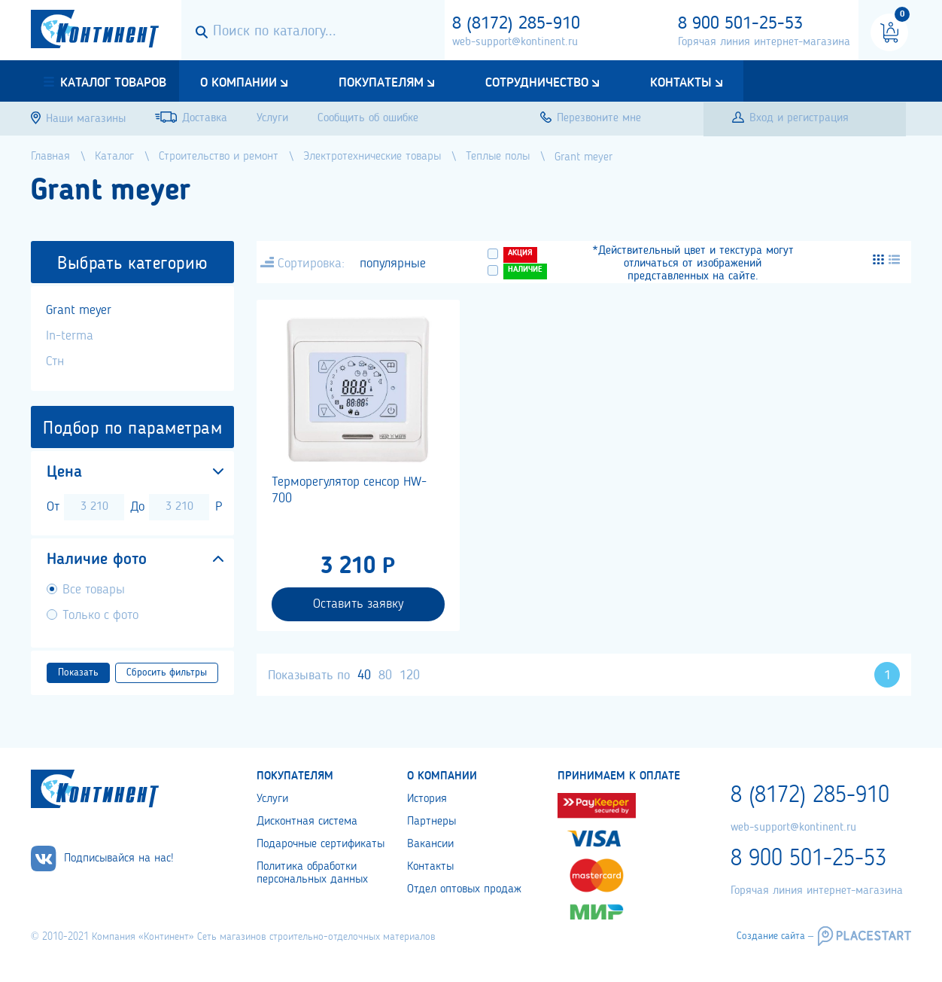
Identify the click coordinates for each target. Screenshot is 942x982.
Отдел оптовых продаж (464, 889)
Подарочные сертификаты (320, 844)
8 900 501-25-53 (740, 24)
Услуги (272, 799)
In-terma (69, 336)
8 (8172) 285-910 (516, 24)
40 (364, 675)
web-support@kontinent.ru (515, 42)
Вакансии (430, 844)
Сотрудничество (536, 83)
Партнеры (431, 822)
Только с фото (100, 615)
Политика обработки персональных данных (312, 873)
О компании (238, 83)
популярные (393, 263)
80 (385, 675)
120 (410, 675)
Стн (55, 361)
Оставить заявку (358, 604)
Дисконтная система (307, 822)
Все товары (93, 589)
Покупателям (381, 83)
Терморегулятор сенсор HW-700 (349, 490)
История (427, 799)
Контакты (681, 83)
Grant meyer (78, 310)
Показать (78, 672)
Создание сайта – (775, 936)
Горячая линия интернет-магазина (764, 42)
